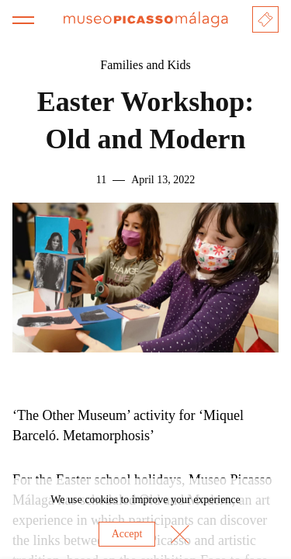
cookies (101, 499)
